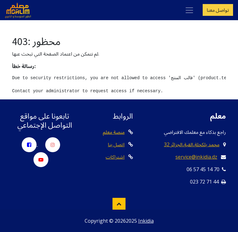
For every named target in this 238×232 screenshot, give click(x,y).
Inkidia (146, 220)
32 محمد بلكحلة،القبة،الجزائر (191, 144)
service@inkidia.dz (196, 156)
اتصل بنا (116, 144)
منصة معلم (114, 132)
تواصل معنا (218, 10)
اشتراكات (115, 156)
